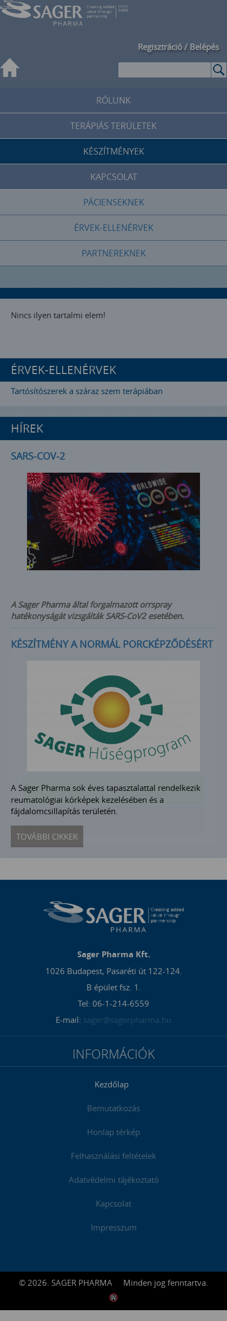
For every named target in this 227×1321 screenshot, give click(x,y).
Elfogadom (113, 725)
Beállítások (114, 756)
